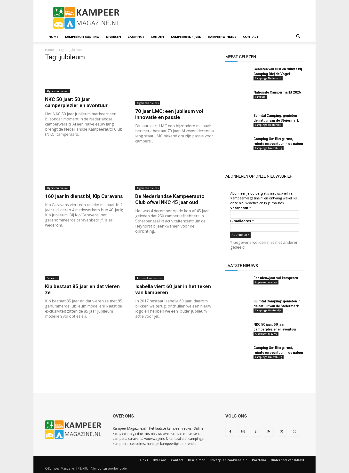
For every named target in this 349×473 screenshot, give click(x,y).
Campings (136, 36)
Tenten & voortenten (150, 278)
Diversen (113, 36)
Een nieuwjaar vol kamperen (276, 278)
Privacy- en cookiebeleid (228, 460)
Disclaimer (196, 460)
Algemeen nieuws (58, 91)
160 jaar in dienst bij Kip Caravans (84, 196)
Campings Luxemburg (268, 148)
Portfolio (259, 460)
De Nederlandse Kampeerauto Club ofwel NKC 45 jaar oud (170, 199)
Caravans (52, 278)
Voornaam (240, 207)
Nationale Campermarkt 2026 (277, 92)
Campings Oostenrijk (268, 124)
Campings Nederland (268, 78)
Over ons (160, 460)
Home (53, 36)
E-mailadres (242, 221)
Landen (157, 36)
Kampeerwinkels (222, 36)
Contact (251, 36)
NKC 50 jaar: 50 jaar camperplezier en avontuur (76, 102)
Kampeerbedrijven (186, 36)
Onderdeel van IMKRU (287, 460)
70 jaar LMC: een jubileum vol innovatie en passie (169, 114)
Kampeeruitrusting (82, 36)
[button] (298, 37)
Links (144, 460)
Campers (260, 96)
